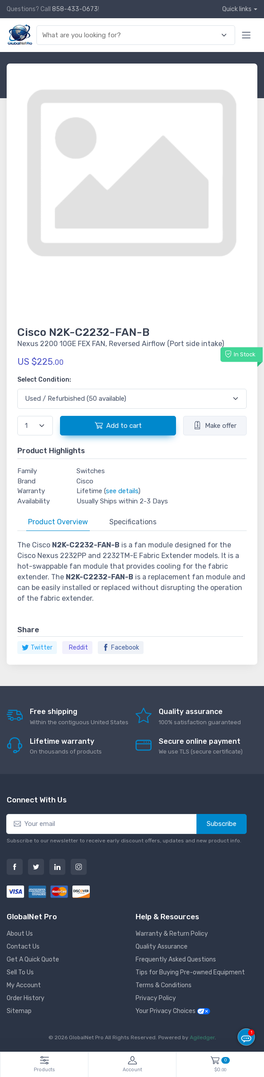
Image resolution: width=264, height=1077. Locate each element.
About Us (20, 933)
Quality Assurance (162, 946)
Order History (25, 998)
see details (122, 491)
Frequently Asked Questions (176, 959)
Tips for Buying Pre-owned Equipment (190, 972)
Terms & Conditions (164, 985)
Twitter (37, 647)
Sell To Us (20, 972)
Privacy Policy (156, 998)
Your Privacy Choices (173, 1011)
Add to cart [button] (118, 425)
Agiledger (202, 1037)
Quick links (237, 9)
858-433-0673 (75, 9)
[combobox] (130, 35)
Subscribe (221, 824)
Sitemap (19, 1011)
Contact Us (23, 946)
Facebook (120, 647)
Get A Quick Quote (33, 959)
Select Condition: (44, 379)
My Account (24, 985)
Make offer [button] (214, 425)
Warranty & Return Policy (172, 933)
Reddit (78, 647)
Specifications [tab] (132, 522)
